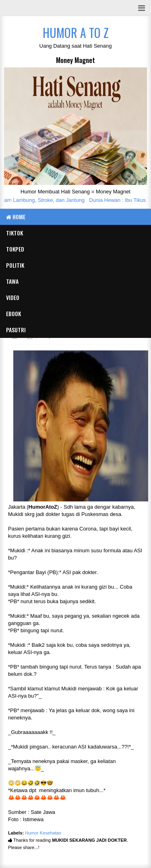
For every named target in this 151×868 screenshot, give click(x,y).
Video (12, 297)
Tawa (12, 281)
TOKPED (15, 249)
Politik (15, 265)
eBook (13, 313)
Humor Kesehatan (43, 832)
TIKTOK (14, 233)
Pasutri (16, 329)
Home (15, 216)
